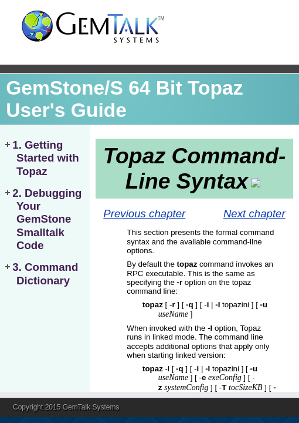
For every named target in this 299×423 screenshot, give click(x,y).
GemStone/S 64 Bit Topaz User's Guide (124, 99)
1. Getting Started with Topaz (45, 158)
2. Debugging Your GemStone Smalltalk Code (46, 219)
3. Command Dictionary (45, 273)
